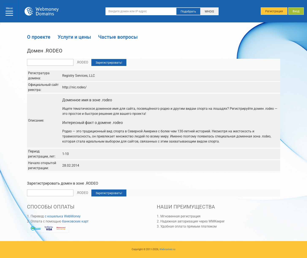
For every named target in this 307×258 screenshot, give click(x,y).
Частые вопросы (118, 36)
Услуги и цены (74, 36)
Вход (296, 11)
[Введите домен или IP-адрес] (141, 11)
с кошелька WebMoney (63, 216)
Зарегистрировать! (109, 62)
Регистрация (274, 11)
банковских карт (75, 221)
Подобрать (188, 11)
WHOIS (209, 11)
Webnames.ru (167, 249)
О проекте (38, 36)
